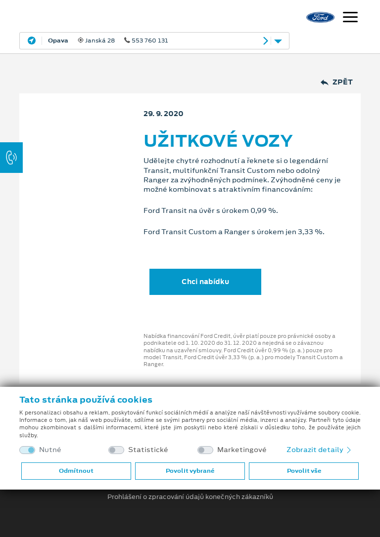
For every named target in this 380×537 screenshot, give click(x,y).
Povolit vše (304, 471)
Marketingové (242, 449)
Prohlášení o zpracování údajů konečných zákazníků (190, 497)
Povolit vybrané (190, 471)
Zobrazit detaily (319, 449)
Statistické (148, 449)
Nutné (50, 449)
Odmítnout (76, 471)
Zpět (337, 82)
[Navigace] (350, 18)
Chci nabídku (205, 282)
